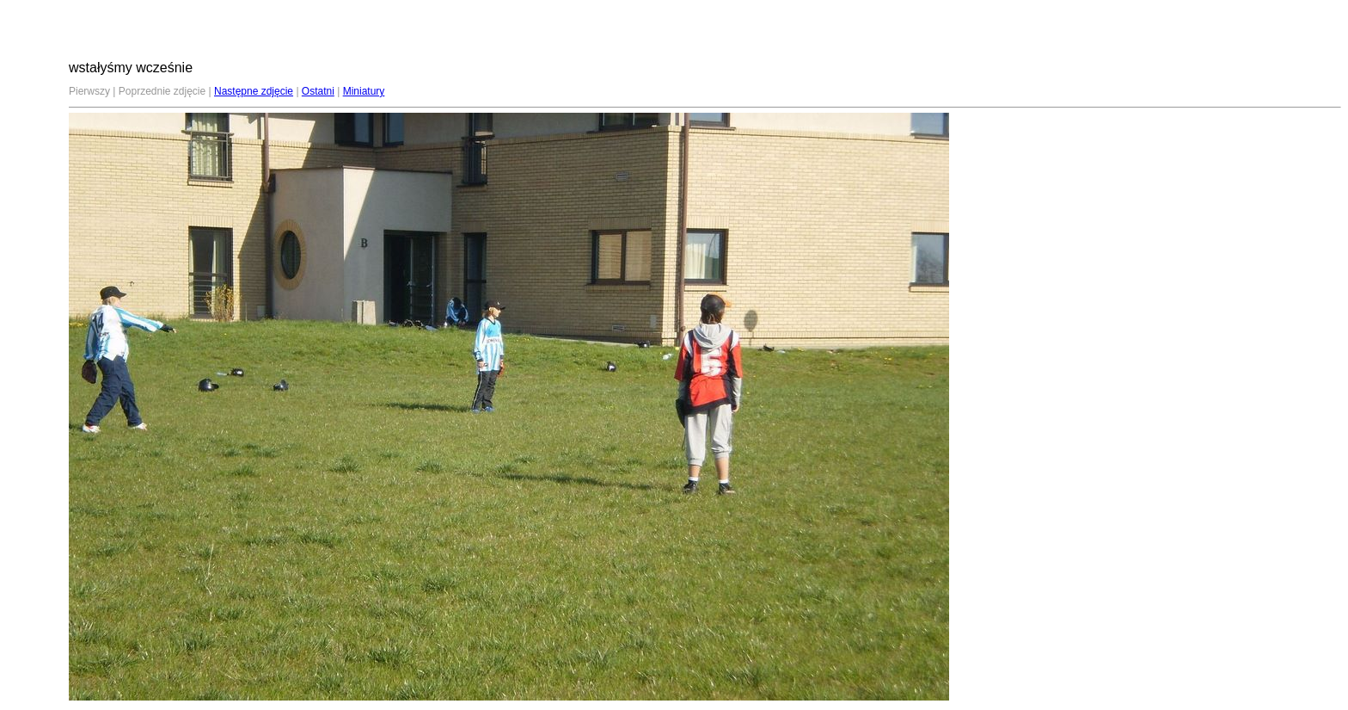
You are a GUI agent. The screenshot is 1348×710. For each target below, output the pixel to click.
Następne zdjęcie (253, 91)
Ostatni (318, 91)
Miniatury (364, 91)
